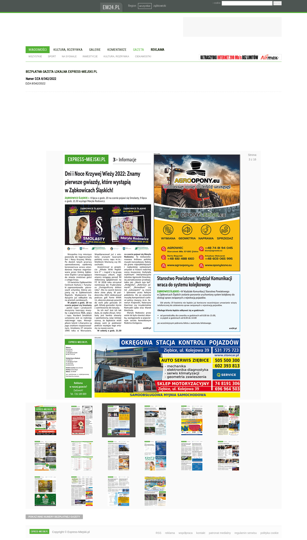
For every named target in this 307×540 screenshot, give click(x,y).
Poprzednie (54, 264)
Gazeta (138, 50)
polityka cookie (270, 532)
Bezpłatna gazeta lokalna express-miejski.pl (61, 72)
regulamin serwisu (246, 532)
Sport (52, 56)
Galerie (95, 50)
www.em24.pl (112, 6)
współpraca (186, 532)
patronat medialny (220, 532)
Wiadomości (38, 50)
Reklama (157, 50)
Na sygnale (69, 56)
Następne (252, 264)
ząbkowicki (159, 5)
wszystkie (144, 5)
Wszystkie (35, 56)
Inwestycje (90, 56)
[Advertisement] (153, 121)
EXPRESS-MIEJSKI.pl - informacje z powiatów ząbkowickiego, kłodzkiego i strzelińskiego (63, 6)
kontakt (200, 532)
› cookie (216, 3)
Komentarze (116, 50)
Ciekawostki (143, 56)
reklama (170, 532)
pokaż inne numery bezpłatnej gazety (54, 516)
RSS (158, 532)
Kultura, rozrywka (68, 50)
